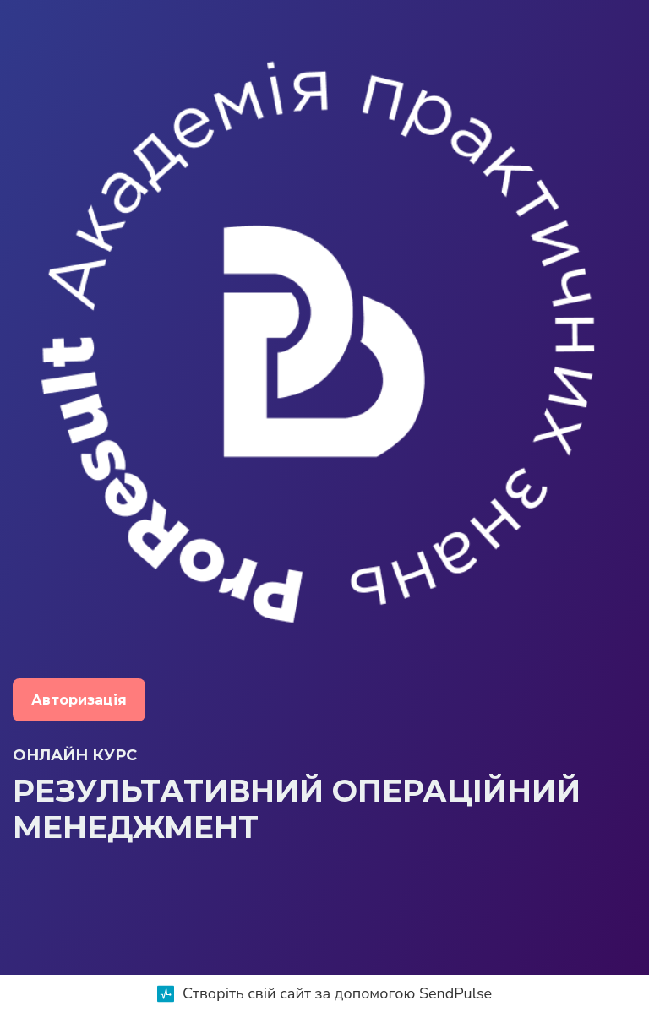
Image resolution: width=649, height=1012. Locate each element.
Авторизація (79, 700)
